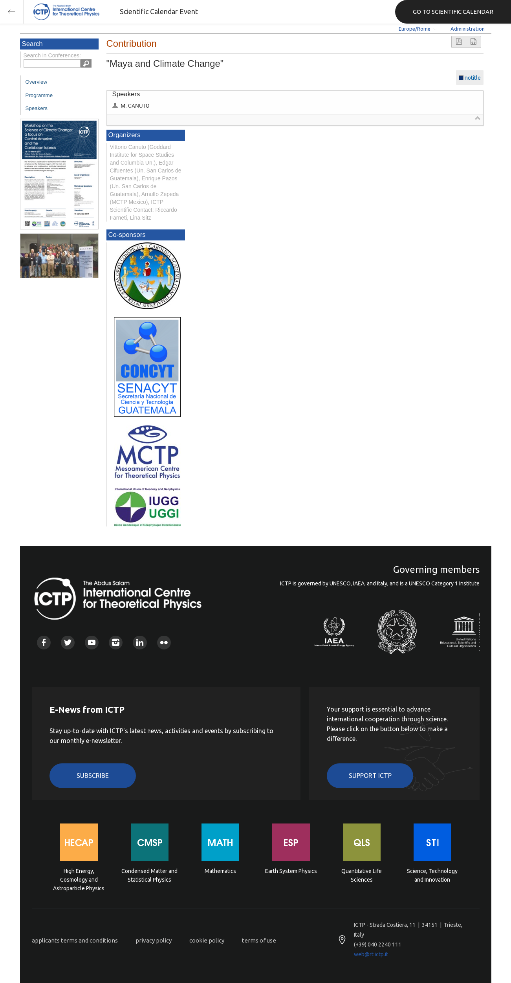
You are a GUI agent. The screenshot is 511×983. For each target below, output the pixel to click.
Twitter (68, 642)
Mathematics (220, 871)
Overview (37, 82)
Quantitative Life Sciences (361, 875)
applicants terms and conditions (75, 940)
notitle (473, 78)
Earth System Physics (291, 871)
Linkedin (140, 642)
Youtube (92, 642)
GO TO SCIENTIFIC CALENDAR (453, 11)
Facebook (44, 642)
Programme (39, 95)
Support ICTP (370, 775)
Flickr (164, 642)
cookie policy (206, 940)
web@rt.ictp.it (371, 954)
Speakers (37, 108)
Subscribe (93, 775)
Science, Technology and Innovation (432, 875)
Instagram (116, 642)
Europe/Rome (414, 28)
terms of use (259, 940)
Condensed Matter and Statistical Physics (149, 875)
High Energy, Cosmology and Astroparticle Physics (78, 879)
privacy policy (154, 940)
